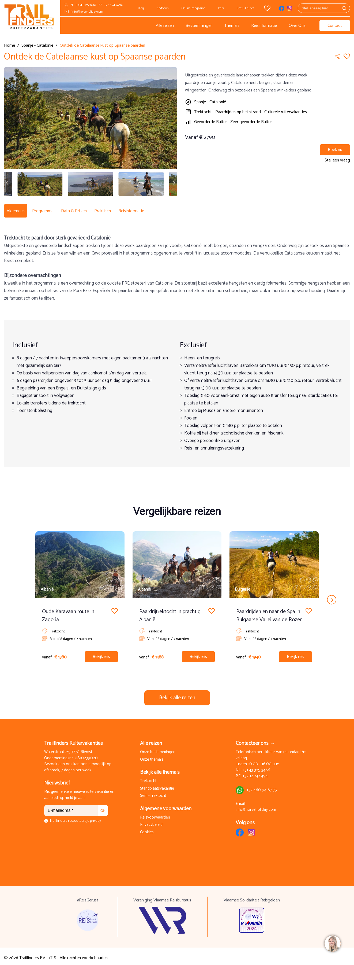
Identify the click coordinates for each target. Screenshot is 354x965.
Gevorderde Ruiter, (211, 122)
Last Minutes (245, 8)
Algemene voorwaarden (165, 805)
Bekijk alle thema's (160, 769)
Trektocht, (203, 112)
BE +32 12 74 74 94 (110, 5)
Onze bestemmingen (157, 749)
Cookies (147, 829)
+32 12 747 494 (255, 773)
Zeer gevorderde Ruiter (251, 122)
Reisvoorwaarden (155, 814)
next (331, 596)
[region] (332, 943)
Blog (141, 8)
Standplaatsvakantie (157, 785)
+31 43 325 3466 (256, 767)
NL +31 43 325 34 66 (83, 5)
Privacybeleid (151, 822)
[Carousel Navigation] (177, 596)
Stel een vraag (337, 160)
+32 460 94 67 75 (261, 787)
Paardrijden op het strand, (238, 112)
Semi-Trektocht (153, 793)
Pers (221, 8)
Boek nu (335, 149)
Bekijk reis (101, 653)
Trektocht (148, 778)
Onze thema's (152, 756)
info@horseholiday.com (87, 11)
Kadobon (163, 8)
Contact (334, 25)
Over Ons (297, 25)
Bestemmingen (199, 25)
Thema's (231, 25)
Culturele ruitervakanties (285, 112)
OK (103, 807)
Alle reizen (165, 25)
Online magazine (193, 8)
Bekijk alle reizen (177, 694)
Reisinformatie (264, 25)
